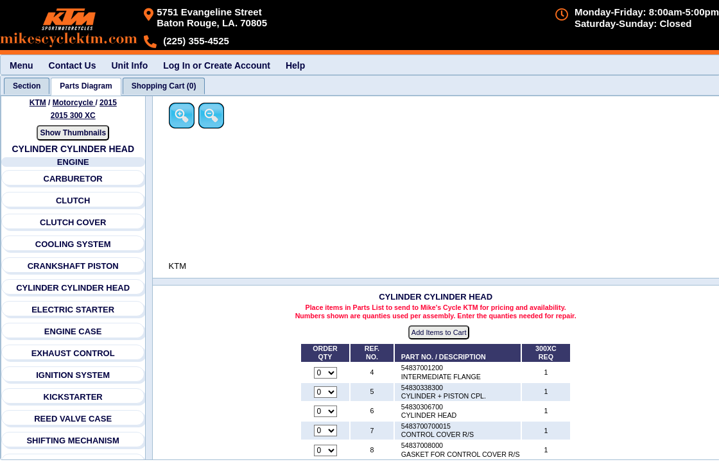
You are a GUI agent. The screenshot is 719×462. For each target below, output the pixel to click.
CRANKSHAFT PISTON (73, 266)
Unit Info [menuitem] (129, 65)
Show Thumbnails (73, 132)
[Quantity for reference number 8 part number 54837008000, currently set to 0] (326, 450)
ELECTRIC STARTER (72, 309)
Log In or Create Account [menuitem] (216, 65)
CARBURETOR (73, 179)
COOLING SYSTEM (73, 244)
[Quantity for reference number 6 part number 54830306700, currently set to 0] (326, 412)
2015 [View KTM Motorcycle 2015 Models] (108, 102)
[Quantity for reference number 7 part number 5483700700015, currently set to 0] (326, 431)
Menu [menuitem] (21, 65)
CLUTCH (73, 200)
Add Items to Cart (439, 333)
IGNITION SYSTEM (73, 375)
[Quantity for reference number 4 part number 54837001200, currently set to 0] (326, 373)
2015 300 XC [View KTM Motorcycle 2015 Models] (73, 115)
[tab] (26, 86)
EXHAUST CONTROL (73, 353)
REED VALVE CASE (73, 419)
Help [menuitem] (295, 65)
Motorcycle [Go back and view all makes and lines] (74, 102)
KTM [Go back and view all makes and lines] (38, 102)
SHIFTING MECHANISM (73, 440)
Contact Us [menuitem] (72, 65)
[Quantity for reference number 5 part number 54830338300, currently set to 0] (326, 392)
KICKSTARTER (73, 397)
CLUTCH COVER (73, 222)
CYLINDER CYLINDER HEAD (73, 288)
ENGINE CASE (73, 331)
